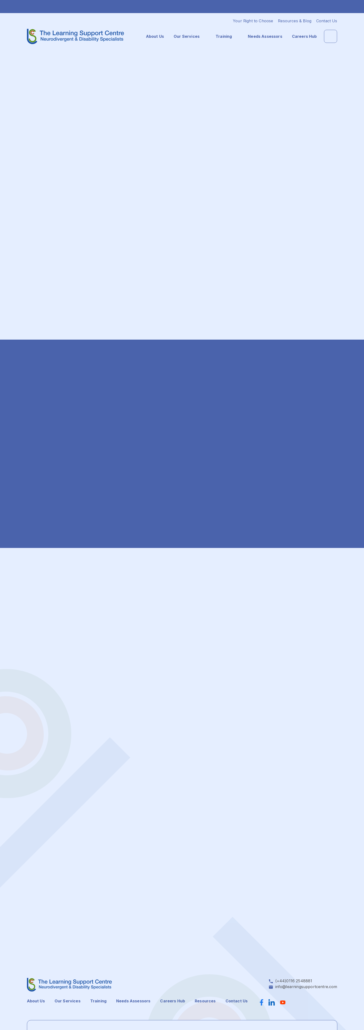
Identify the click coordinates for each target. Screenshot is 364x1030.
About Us (155, 36)
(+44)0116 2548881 (293, 980)
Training (224, 36)
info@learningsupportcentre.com (306, 986)
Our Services (187, 36)
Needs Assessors (265, 36)
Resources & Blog (294, 20)
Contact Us (326, 20)
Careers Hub (304, 36)
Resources (205, 1001)
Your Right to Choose (253, 20)
